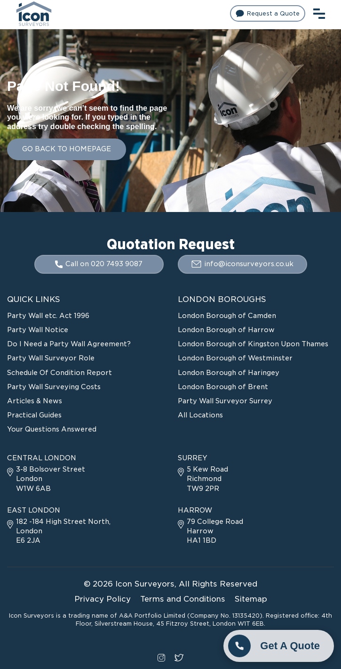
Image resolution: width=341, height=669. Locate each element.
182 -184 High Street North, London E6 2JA (59, 531)
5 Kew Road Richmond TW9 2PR (203, 478)
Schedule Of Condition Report (59, 372)
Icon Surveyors (144, 583)
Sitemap (251, 599)
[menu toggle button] (319, 12)
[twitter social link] (178, 657)
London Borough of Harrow (226, 330)
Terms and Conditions (182, 599)
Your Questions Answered (51, 429)
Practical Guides (34, 415)
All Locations (200, 415)
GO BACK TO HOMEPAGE (66, 149)
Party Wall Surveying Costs (54, 387)
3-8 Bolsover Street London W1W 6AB (46, 478)
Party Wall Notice (37, 330)
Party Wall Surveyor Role (51, 358)
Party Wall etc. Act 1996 (48, 315)
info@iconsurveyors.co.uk (242, 264)
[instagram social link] (161, 657)
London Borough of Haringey (228, 372)
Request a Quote (268, 13)
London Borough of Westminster (235, 358)
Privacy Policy (102, 599)
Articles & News (34, 401)
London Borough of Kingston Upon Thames (253, 344)
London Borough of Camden (227, 315)
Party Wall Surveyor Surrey (225, 401)
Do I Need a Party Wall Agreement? (69, 344)
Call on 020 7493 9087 (99, 264)
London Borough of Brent (223, 387)
